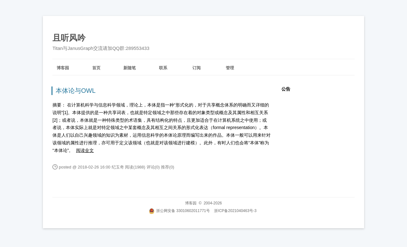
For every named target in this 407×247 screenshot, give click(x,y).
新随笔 (129, 67)
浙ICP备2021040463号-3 (235, 211)
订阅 (196, 67)
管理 (230, 67)
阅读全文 (85, 150)
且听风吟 (69, 38)
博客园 (63, 67)
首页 (96, 67)
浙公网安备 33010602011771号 (179, 211)
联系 (163, 67)
